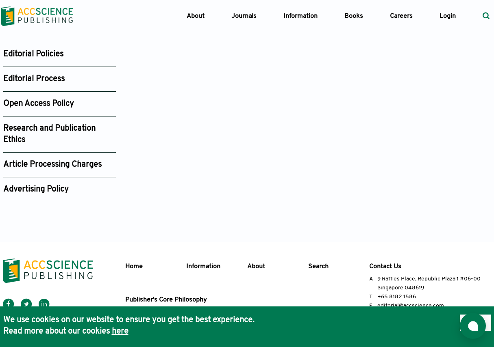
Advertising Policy (36, 189)
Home (134, 266)
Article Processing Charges (52, 165)
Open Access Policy (38, 104)
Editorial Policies (33, 54)
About (256, 266)
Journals (244, 16)
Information (203, 266)
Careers (401, 16)
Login (448, 16)
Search (318, 266)
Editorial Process (34, 79)
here (120, 332)
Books (353, 16)
